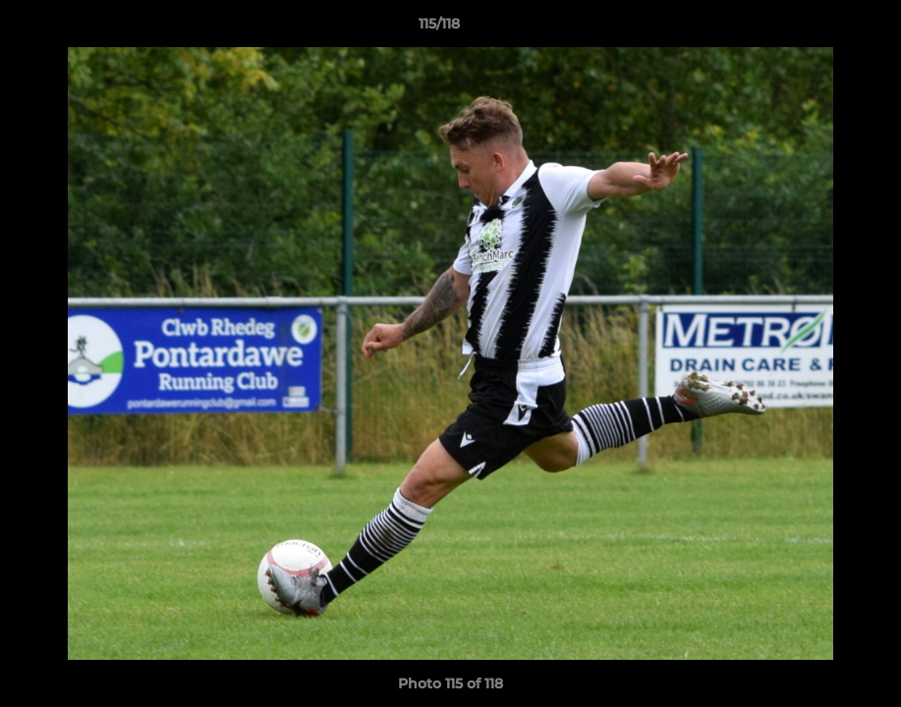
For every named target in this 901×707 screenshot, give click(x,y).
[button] (818, 28)
